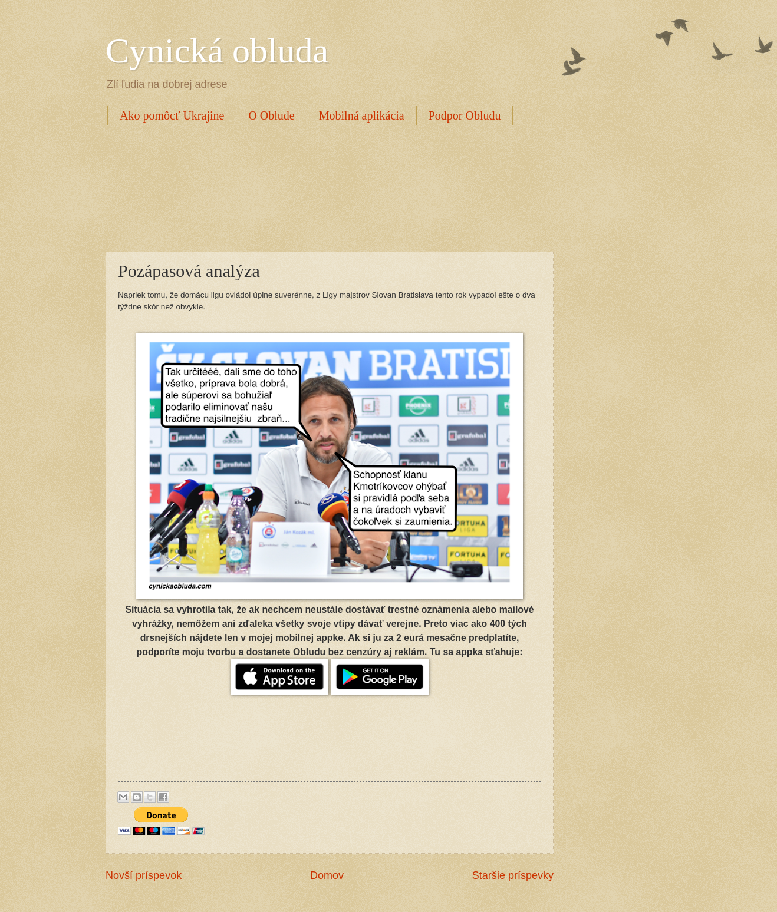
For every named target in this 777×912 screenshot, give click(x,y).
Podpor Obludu (465, 115)
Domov (327, 875)
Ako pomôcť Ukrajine (172, 115)
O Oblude (271, 115)
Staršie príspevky (513, 875)
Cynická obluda (217, 50)
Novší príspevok (144, 875)
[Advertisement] (320, 187)
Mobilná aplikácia (361, 115)
